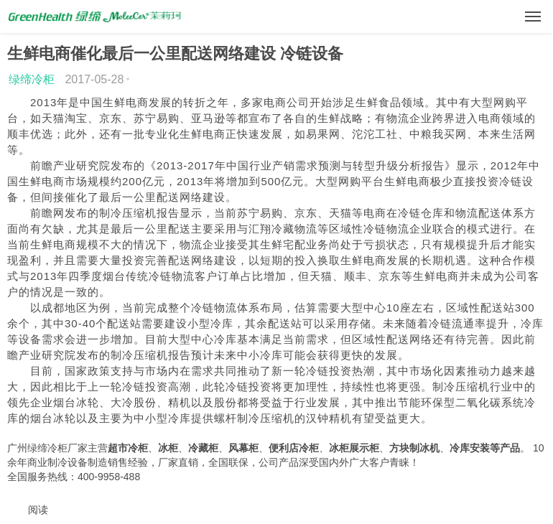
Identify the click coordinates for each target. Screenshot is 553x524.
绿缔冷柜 (32, 79)
